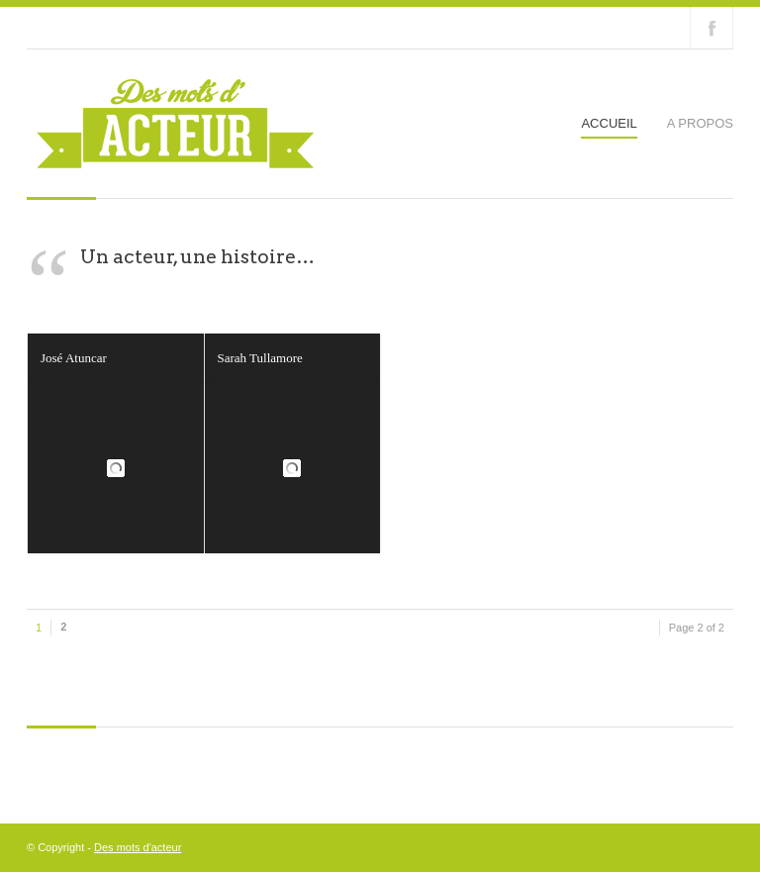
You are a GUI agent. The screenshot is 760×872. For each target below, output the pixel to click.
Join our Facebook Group (711, 27)
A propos (700, 123)
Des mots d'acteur (137, 847)
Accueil (608, 123)
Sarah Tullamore (260, 357)
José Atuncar (74, 357)
